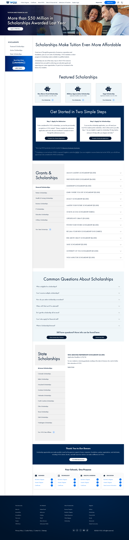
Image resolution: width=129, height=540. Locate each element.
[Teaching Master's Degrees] (112, 482)
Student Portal (43, 509)
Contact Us (37, 531)
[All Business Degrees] (44, 485)
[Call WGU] (122, 2)
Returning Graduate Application (71, 148)
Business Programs (68, 509)
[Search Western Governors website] (118, 2)
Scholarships (67, 521)
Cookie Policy (29, 531)
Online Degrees (68, 518)
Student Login (75, 2)
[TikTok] (87, 530)
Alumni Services (43, 521)
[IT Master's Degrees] (67, 482)
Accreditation (18, 515)
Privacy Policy (19, 531)
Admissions (42, 512)
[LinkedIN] (73, 530)
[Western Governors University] (11, 2)
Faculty (90, 518)
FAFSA (77, 152)
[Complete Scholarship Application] (100, 138)
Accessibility (18, 512)
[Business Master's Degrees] (44, 482)
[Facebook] (77, 530)
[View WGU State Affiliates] (46, 432)
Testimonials (91, 521)
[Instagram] (80, 530)
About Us (17, 509)
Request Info (99, 2)
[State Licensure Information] (112, 485)
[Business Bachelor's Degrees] (44, 479)
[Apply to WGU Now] (15, 28)
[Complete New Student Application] (56, 138)
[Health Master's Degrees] (90, 482)
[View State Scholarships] (43, 229)
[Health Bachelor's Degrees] (90, 479)
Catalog (41, 515)
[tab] (25, 2)
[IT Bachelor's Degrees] (67, 479)
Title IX (41, 518)
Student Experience (69, 515)
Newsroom (17, 518)
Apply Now (110, 2)
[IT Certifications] (67, 485)
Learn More (71, 367)
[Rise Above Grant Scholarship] (47, 93)
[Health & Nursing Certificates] (90, 485)
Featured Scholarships (17, 46)
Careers (17, 521)
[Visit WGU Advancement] (78, 459)
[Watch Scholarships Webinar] (57, 337)
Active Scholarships (16, 50)
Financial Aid (92, 515)
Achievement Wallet (44, 524)
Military (90, 509)
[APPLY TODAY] (18, 68)
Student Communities (93, 524)
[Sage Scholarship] (108, 93)
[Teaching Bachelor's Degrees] (112, 479)
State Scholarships (16, 54)
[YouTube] (84, 530)
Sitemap (44, 531)
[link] (75, 2)
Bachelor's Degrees (69, 512)
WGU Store (17, 524)
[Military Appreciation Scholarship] (78, 93)
